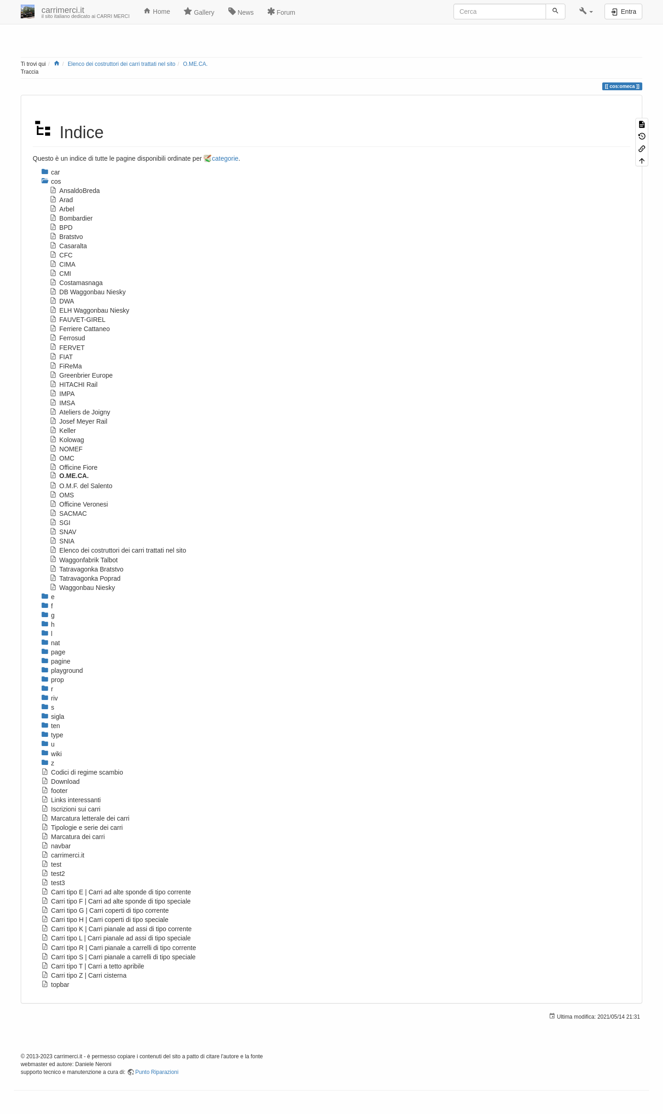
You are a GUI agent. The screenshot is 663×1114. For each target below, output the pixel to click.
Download (60, 781)
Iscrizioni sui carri (70, 809)
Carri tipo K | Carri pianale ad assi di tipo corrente (116, 929)
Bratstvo (66, 236)
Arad (61, 200)
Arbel (61, 209)
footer (54, 790)
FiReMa (65, 366)
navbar (56, 846)
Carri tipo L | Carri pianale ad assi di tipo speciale (116, 938)
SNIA (61, 541)
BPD (61, 227)
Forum (281, 11)
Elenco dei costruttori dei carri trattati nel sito (121, 64)
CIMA (62, 264)
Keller (62, 430)
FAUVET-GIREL (77, 319)
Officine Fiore (73, 467)
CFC (61, 255)
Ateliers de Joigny (79, 412)
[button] (586, 11)
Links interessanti (71, 800)
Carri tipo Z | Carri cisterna (84, 975)
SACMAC (68, 513)
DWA (61, 301)
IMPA (62, 393)
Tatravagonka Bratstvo (86, 569)
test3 (53, 883)
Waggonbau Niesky (82, 587)
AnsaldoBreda (74, 190)
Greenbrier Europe (81, 375)
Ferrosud (67, 338)
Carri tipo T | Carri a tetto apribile (92, 966)
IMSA (62, 403)
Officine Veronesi (78, 504)
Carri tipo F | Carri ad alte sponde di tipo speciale (116, 901)
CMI (60, 273)
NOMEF (65, 449)
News (241, 11)
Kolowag (66, 439)
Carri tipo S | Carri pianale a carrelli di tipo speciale (118, 957)
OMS (61, 495)
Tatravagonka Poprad (85, 578)
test (51, 864)
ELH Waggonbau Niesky (89, 310)
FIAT (61, 357)
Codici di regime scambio (82, 772)
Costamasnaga (76, 282)
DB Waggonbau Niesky (87, 292)
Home (156, 11)
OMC (61, 458)
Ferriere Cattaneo (79, 328)
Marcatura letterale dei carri (85, 818)
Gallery (199, 11)
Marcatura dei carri (73, 836)
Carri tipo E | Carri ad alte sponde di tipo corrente (116, 892)
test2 (53, 873)
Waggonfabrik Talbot (83, 560)
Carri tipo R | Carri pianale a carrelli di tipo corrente (118, 947)
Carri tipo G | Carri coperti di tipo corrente (105, 910)
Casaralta (68, 246)
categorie (225, 158)
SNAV (62, 532)
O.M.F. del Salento (80, 486)
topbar (55, 984)
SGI (59, 522)
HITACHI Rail (73, 384)
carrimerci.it (62, 855)
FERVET (67, 347)
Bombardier (71, 218)
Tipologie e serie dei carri (82, 827)
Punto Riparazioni (157, 1072)
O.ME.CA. (195, 64)
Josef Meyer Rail (78, 421)
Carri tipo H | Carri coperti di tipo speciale (105, 919)
